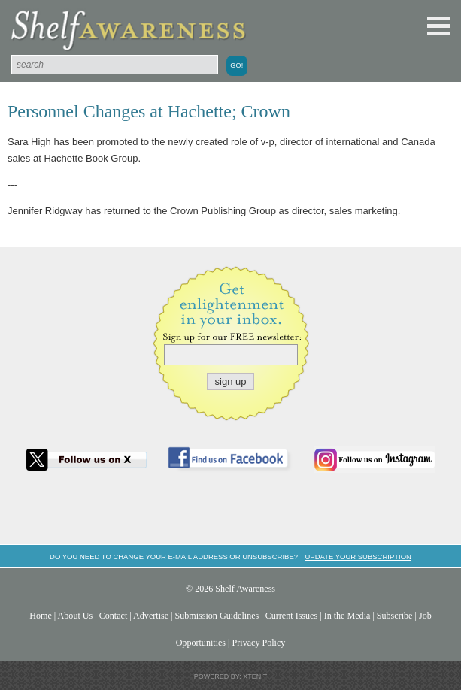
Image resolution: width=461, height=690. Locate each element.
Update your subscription (358, 556)
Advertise (150, 615)
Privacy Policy (259, 642)
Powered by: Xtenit (231, 676)
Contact (113, 615)
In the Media (347, 615)
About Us (75, 615)
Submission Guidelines (217, 615)
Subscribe (395, 615)
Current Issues (291, 615)
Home (40, 615)
